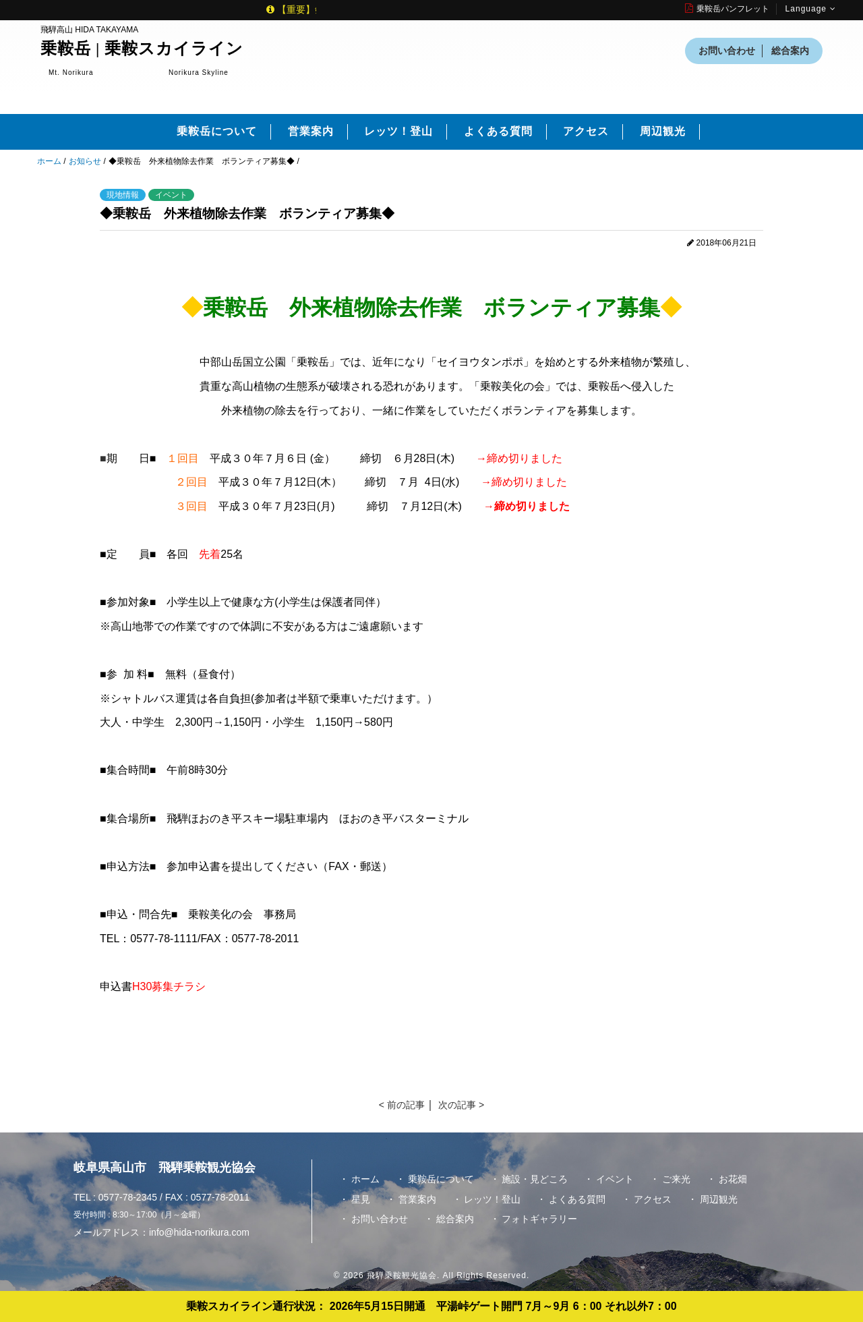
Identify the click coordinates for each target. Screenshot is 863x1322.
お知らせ (85, 161)
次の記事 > (461, 1104)
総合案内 (790, 50)
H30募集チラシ (169, 986)
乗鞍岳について (217, 131)
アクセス (586, 131)
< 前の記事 (402, 1104)
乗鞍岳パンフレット (727, 8)
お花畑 (733, 1179)
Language (810, 8)
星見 (360, 1199)
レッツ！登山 (398, 131)
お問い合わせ (726, 50)
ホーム (49, 161)
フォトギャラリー (539, 1218)
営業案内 (311, 131)
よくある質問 (498, 131)
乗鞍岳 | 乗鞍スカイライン (141, 48)
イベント (615, 1179)
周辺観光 (663, 131)
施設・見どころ (535, 1179)
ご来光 (676, 1179)
